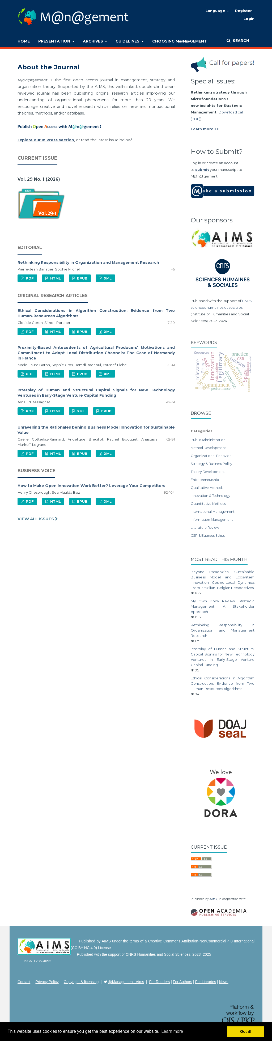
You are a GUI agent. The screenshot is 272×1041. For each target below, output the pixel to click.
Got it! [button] (245, 1031)
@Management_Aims (126, 982)
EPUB (81, 278)
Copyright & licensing (81, 982)
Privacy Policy (46, 982)
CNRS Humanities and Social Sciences (158, 954)
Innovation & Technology (210, 496)
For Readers (159, 982)
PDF (29, 278)
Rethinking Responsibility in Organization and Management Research (88, 262)
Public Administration (208, 440)
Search (240, 40)
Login (249, 18)
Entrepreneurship (205, 480)
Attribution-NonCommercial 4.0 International (217, 941)
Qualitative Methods (207, 488)
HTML (55, 278)
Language (216, 11)
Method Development (208, 448)
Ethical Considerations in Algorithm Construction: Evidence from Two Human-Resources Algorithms (222, 683)
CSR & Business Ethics (208, 536)
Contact (24, 982)
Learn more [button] (172, 1031)
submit (202, 169)
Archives (93, 41)
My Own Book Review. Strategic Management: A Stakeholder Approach (222, 606)
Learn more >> (205, 129)
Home (24, 41)
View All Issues (36, 518)
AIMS (214, 899)
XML (107, 278)
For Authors (182, 982)
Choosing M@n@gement (179, 41)
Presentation (54, 41)
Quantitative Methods (208, 504)
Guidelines (128, 41)
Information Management (212, 520)
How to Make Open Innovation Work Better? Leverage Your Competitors (91, 485)
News (223, 982)
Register (243, 11)
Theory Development (208, 472)
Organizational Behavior (211, 456)
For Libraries (205, 982)
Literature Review (205, 528)
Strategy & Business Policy (211, 464)
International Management (213, 512)
